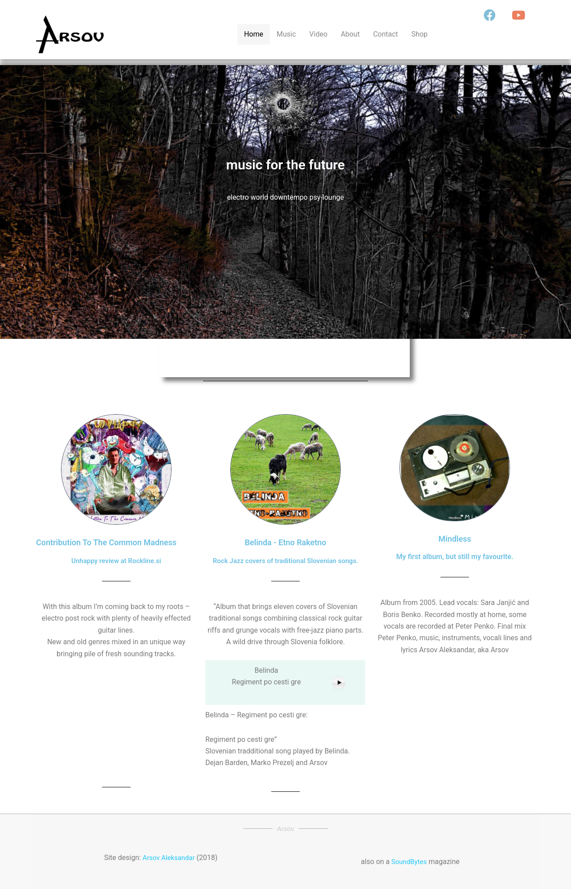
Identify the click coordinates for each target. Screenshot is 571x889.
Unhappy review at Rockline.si (116, 560)
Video (318, 34)
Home (253, 34)
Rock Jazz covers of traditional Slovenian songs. (285, 560)
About (350, 34)
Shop (420, 34)
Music (286, 34)
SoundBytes (408, 861)
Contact (385, 34)
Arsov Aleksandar (168, 857)
